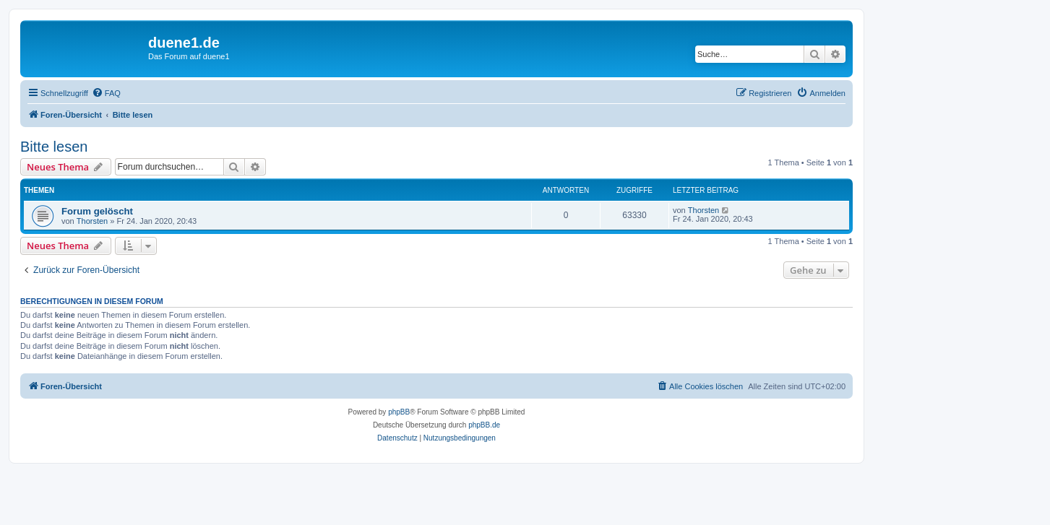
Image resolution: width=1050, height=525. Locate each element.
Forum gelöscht (97, 211)
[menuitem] (106, 93)
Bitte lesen (53, 147)
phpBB (399, 412)
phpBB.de (484, 425)
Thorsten (92, 221)
